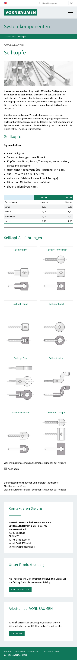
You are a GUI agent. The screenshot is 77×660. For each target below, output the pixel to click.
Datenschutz (34, 651)
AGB (57, 651)
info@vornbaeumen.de (23, 546)
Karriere (17, 633)
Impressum (19, 651)
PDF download (21, 589)
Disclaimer (48, 651)
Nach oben (11, 468)
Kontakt (8, 651)
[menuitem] (5, 3)
